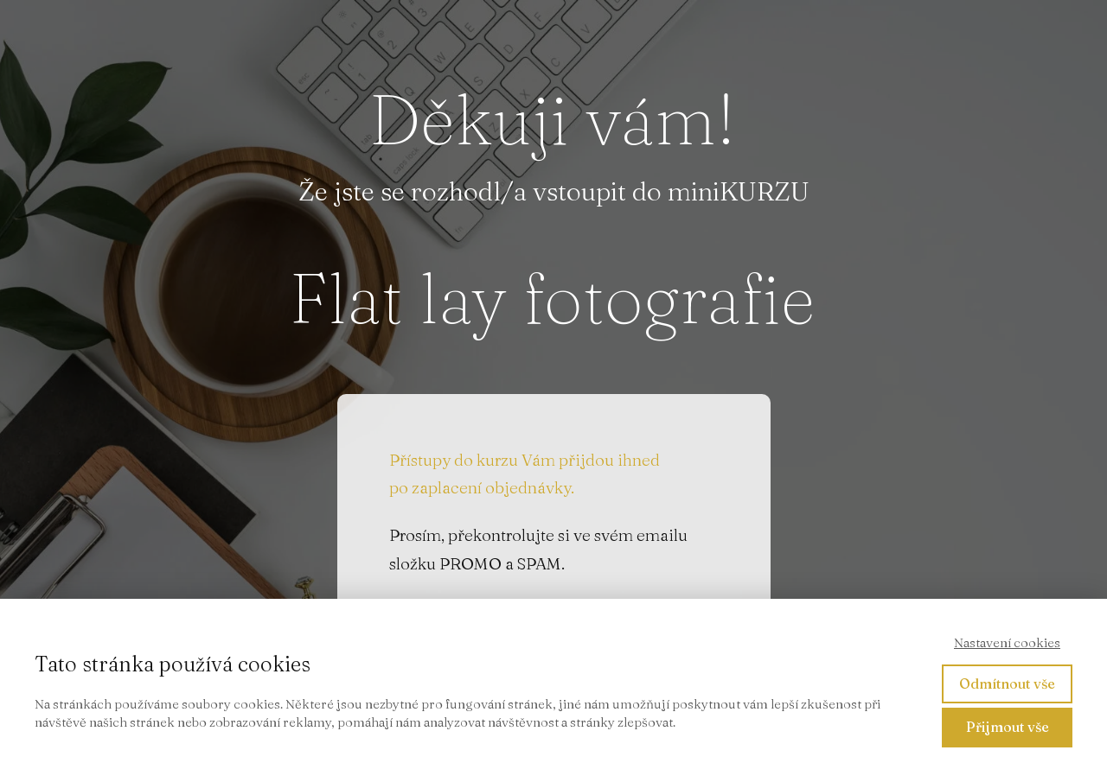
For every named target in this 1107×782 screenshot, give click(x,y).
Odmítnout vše (1007, 683)
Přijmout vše (1007, 726)
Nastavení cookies (1007, 642)
